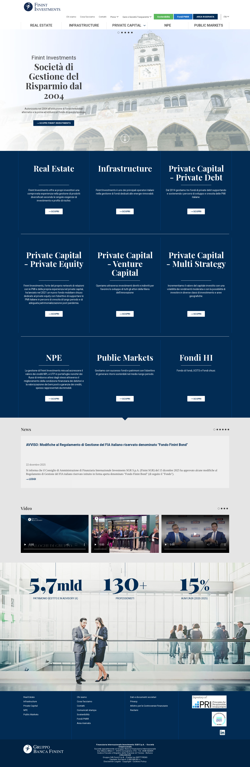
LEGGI (32, 479)
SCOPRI (55, 211)
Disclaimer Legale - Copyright (117, 761)
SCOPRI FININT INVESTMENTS (55, 123)
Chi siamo (71, 16)
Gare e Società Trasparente (137, 16)
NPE (25, 710)
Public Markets (30, 714)
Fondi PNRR (183, 16)
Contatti (102, 16)
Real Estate (29, 697)
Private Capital (30, 705)
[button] (127, 25)
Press (114, 16)
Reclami (134, 710)
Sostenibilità (163, 16)
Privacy (133, 701)
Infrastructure (30, 701)
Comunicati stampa (86, 710)
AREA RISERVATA (205, 16)
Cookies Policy (139, 761)
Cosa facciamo (87, 16)
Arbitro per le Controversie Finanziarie (149, 705)
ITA (226, 16)
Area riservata (84, 723)
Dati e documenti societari (143, 697)
